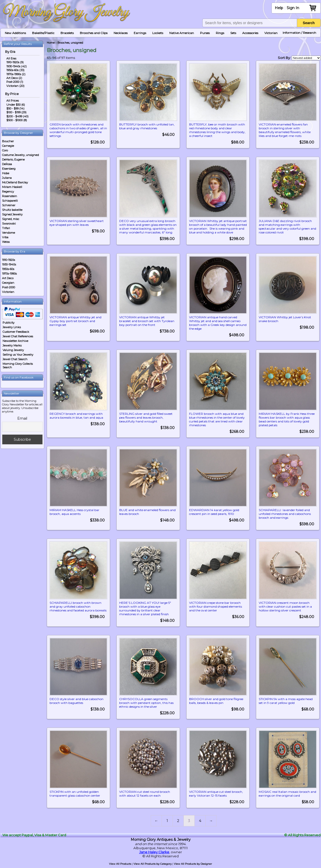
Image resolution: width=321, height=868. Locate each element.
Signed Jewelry (12, 214)
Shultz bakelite (12, 210)
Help (279, 8)
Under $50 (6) (15, 104)
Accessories (250, 33)
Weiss (6, 242)
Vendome (8, 232)
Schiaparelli (10, 200)
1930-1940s (9, 264)
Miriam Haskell (12, 187)
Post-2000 (8, 287)
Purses (205, 33)
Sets (233, 33)
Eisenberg (9, 168)
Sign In (293, 8)
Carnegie (8, 146)
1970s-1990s (9, 273)
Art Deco (7, 278)
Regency (8, 191)
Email (22, 418)
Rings (220, 33)
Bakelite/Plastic (43, 33)
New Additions (15, 33)
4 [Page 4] (200, 823)
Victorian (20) (15, 86)
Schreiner (8, 205)
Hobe (5, 173)
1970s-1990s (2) (15, 74)
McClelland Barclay (15, 182)
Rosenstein (9, 196)
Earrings (140, 33)
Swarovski (9, 223)
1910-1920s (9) (15, 62)
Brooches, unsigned (70, 42)
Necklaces (121, 33)
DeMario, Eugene (13, 159)
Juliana (7, 178)
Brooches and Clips (94, 33)
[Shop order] (306, 58)
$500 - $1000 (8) (16, 120)
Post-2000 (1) (14, 82)
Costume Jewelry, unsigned (20, 155)
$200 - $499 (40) (17, 116)
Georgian (8, 283)
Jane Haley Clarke (154, 855)
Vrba (5, 237)
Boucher (8, 141)
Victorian (271, 33)
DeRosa (7, 164)
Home (51, 42)
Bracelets (67, 33)
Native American (181, 33)
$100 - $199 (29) (16, 112)
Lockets (157, 33)
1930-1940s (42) (16, 66)
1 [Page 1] (167, 823)
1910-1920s (8, 260)
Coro (5, 150)
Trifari (6, 228)
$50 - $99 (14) (15, 108)
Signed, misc (10, 219)
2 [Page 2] (178, 823)
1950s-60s (8, 269)
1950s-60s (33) (15, 70)
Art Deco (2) (14, 78)
